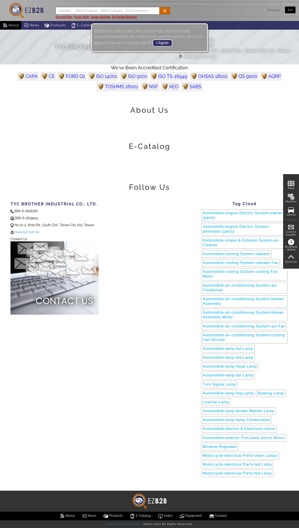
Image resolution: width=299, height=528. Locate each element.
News (31, 25)
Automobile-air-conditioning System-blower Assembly (243, 301)
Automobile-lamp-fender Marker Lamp (238, 411)
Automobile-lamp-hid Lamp (228, 348)
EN (290, 10)
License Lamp (216, 402)
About (10, 25)
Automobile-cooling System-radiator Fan (241, 262)
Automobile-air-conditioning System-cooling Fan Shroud (244, 337)
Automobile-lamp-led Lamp (228, 357)
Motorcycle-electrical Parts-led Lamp (237, 464)
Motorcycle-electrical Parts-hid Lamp (237, 473)
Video (165, 516)
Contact (218, 516)
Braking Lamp (271, 393)
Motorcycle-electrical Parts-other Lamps (240, 455)
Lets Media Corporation (124, 524)
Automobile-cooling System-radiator (236, 254)
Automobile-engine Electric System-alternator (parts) (236, 228)
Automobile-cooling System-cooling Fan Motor (240, 273)
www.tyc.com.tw (197, 56)
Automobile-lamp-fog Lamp (228, 393)
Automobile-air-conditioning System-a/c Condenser (240, 287)
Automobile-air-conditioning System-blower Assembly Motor (243, 314)
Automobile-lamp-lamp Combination (236, 420)
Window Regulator (220, 446)
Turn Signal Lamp (219, 384)
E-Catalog (82, 25)
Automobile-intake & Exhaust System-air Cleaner (241, 242)
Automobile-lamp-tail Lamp (228, 375)
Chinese (274, 10)
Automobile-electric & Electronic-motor (239, 428)
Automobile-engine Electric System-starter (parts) (242, 215)
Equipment (190, 516)
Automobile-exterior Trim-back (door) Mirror (244, 438)
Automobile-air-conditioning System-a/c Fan (244, 326)
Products (55, 25)
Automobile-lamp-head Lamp (230, 366)
